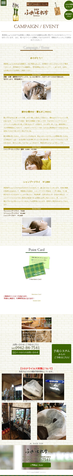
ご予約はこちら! (36, 465)
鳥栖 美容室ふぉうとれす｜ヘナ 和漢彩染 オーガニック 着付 (36, 12)
